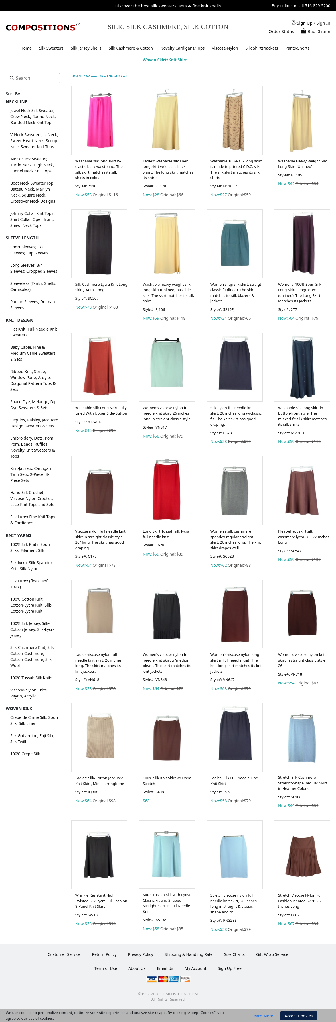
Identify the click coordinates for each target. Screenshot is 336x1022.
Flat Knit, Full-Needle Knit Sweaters (33, 332)
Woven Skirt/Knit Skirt (165, 59)
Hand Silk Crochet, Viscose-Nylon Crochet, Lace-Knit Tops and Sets (32, 498)
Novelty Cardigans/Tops (182, 48)
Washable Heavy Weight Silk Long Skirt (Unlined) (302, 163)
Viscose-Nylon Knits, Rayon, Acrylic (29, 693)
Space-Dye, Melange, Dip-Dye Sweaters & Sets (34, 404)
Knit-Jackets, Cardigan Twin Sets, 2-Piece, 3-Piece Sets (30, 474)
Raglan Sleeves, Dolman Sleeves (32, 304)
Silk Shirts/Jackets (261, 48)
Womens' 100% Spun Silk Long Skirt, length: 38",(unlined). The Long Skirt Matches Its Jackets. (299, 293)
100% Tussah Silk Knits (31, 677)
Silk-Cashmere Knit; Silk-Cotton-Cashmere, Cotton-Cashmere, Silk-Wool (32, 656)
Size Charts (234, 954)
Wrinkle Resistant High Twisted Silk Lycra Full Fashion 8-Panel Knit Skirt (101, 901)
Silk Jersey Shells (86, 48)
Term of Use (105, 968)
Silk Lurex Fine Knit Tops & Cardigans (32, 519)
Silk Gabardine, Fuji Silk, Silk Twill (32, 738)
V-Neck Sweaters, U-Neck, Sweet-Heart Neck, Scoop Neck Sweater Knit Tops (34, 140)
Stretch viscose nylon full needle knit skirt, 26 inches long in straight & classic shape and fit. (233, 904)
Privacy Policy (140, 954)
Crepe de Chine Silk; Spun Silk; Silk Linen (34, 720)
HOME (76, 76)
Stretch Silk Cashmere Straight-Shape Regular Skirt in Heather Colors (302, 783)
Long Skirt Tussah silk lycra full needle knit (166, 534)
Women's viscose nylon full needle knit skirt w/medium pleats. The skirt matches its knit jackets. (167, 663)
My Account (196, 968)
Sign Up (305, 23)
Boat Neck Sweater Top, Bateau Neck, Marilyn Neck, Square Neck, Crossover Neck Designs (32, 192)
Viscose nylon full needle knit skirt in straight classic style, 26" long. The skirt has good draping (100, 539)
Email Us (165, 968)
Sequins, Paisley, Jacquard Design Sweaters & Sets (34, 423)
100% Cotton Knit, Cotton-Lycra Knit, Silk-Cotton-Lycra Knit (31, 605)
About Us (136, 968)
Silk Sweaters (51, 48)
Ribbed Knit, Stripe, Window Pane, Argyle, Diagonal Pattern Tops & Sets (33, 380)
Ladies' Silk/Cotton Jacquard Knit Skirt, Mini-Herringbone (99, 780)
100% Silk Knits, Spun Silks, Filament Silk (30, 547)
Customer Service (64, 954)
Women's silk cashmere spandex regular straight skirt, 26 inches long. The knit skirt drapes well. (235, 539)
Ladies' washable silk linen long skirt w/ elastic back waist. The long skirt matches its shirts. (168, 169)
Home (26, 48)
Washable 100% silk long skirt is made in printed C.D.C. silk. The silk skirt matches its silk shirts (236, 169)
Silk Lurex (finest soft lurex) (29, 583)
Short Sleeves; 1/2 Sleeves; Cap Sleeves (29, 250)
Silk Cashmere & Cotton (131, 48)
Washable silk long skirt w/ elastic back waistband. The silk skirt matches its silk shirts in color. (99, 169)
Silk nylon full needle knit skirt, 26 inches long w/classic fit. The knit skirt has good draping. (236, 416)
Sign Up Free (230, 968)
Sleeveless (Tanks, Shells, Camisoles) (33, 286)
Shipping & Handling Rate (189, 954)
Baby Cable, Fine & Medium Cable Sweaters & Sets (33, 353)
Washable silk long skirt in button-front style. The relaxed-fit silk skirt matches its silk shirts (302, 416)
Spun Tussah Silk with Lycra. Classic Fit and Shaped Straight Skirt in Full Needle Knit (167, 903)
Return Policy (104, 954)
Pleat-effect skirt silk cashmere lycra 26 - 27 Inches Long (303, 537)
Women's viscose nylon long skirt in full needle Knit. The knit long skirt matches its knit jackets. (236, 663)
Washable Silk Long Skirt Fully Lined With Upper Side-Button (101, 410)
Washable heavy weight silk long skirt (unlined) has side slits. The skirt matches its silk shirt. (168, 293)
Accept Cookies (299, 1016)
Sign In (323, 23)
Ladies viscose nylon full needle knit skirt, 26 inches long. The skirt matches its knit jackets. (98, 663)
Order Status (281, 31)
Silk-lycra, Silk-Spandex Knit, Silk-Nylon (31, 565)
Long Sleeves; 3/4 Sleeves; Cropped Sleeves (33, 268)
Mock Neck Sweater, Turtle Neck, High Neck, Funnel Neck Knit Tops (32, 165)
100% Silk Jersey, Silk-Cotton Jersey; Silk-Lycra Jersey (32, 629)
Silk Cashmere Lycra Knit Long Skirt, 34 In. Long (101, 287)
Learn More (262, 1016)
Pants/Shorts (297, 48)
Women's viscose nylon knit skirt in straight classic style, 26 (302, 660)
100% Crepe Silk (25, 753)
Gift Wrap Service (272, 954)
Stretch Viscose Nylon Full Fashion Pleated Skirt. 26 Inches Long (300, 901)
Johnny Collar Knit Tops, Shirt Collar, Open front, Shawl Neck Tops (32, 219)
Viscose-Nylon (225, 48)
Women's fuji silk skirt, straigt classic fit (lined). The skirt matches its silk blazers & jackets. (235, 293)
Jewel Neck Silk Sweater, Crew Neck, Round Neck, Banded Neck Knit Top (33, 116)
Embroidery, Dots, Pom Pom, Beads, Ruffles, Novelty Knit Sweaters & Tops (32, 447)
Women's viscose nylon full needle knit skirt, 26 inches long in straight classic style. (167, 413)
